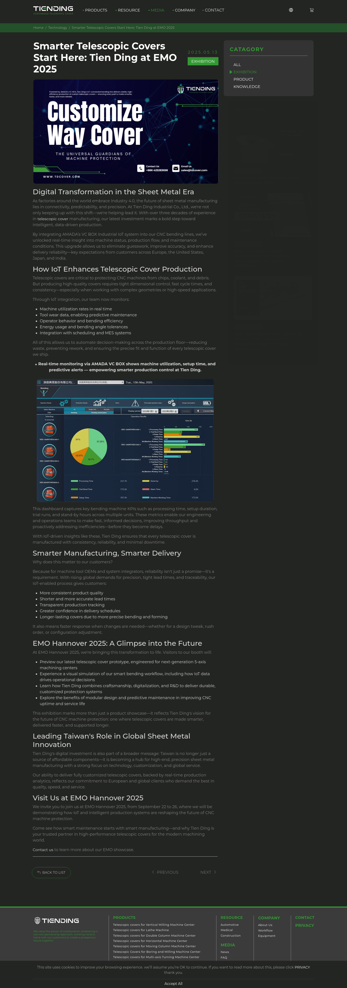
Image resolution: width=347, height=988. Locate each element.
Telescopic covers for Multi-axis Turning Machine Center (155, 958)
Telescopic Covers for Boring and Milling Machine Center (156, 952)
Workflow (265, 931)
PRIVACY (302, 967)
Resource (130, 11)
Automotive (228, 925)
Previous (158, 872)
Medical (225, 931)
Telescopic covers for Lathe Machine (140, 931)
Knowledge (248, 87)
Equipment (266, 936)
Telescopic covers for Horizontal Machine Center (149, 941)
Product (244, 79)
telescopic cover (51, 218)
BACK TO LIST (47, 873)
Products (96, 11)
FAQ (222, 958)
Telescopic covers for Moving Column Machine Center (153, 947)
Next (203, 872)
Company (188, 11)
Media (159, 11)
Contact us (40, 849)
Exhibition (246, 72)
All (237, 64)
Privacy (303, 926)
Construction (229, 936)
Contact (219, 11)
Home (38, 27)
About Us (265, 925)
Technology (58, 27)
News (223, 953)
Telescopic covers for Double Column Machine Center (153, 936)
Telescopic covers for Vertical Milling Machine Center (153, 925)
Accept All (173, 983)
